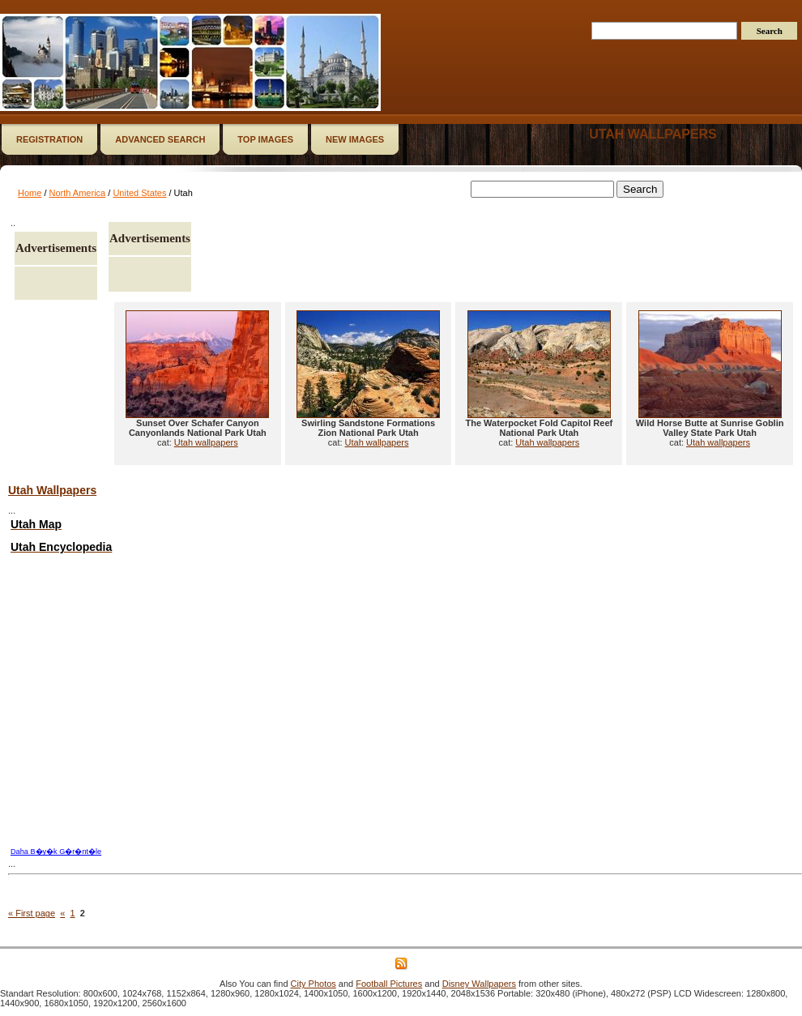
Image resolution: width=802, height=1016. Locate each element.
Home (29, 193)
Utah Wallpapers (52, 490)
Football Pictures (389, 983)
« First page (31, 913)
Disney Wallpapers (479, 983)
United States (139, 193)
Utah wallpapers (653, 134)
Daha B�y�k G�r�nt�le (56, 851)
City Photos (313, 983)
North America (77, 193)
